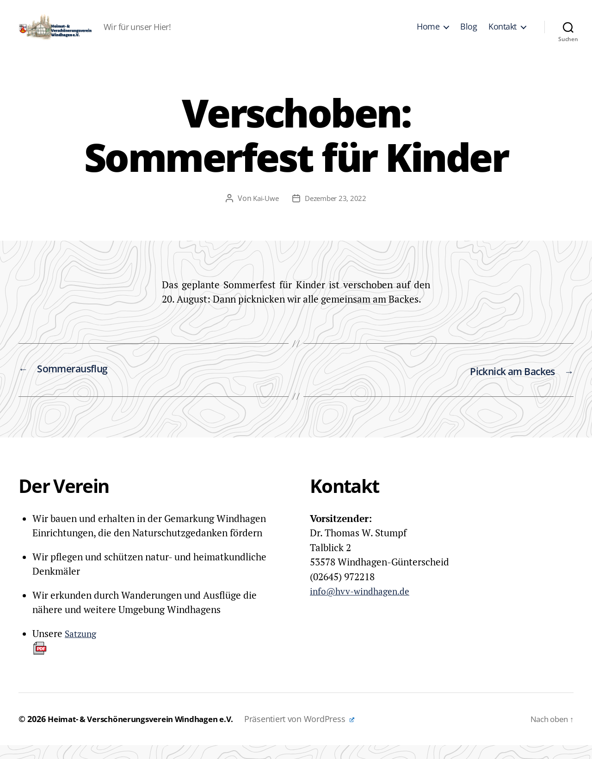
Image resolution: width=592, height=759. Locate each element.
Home (428, 34)
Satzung (65, 654)
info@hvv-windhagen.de (364, 604)
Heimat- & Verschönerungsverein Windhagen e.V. (148, 732)
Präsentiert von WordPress (315, 732)
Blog (468, 34)
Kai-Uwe (264, 212)
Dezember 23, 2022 (336, 212)
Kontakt (502, 34)
